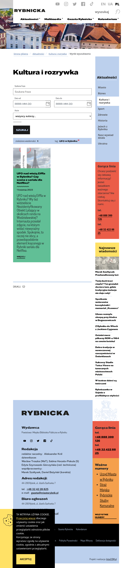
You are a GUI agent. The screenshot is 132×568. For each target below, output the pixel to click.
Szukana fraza (20, 86)
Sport (101, 108)
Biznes (102, 93)
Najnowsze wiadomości (108, 249)
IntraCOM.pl (111, 559)
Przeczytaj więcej (25, 518)
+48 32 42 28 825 (37, 489)
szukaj (22, 129)
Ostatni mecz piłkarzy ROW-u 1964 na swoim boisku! (107, 338)
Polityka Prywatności (68, 540)
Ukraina (102, 143)
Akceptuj (26, 559)
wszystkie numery (101, 515)
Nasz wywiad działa (105, 136)
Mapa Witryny (87, 540)
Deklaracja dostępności (106, 540)
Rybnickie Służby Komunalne (107, 500)
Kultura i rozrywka (58, 53)
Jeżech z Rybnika (103, 128)
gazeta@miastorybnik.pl (44, 492)
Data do (59, 98)
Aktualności (38, 53)
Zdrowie (103, 114)
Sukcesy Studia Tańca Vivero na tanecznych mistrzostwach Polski (104, 368)
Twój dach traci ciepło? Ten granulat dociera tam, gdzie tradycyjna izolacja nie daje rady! (106, 287)
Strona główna (21, 53)
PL (117, 4)
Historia (102, 120)
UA (110, 4)
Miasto (102, 87)
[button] (48, 104)
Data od (18, 98)
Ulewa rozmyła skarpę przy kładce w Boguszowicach (106, 317)
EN (103, 4)
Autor (17, 110)
